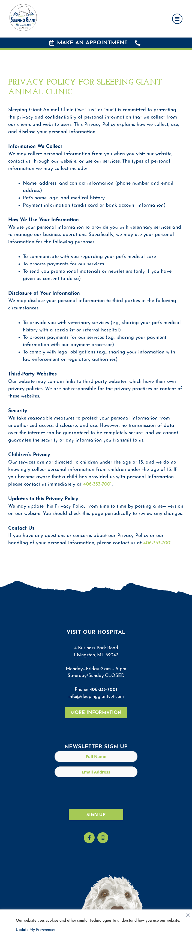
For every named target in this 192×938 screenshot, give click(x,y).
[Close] (188, 914)
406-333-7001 (97, 484)
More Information (96, 712)
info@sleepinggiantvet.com (96, 696)
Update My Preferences (35, 930)
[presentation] (96, 792)
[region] (96, 923)
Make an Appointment (88, 43)
